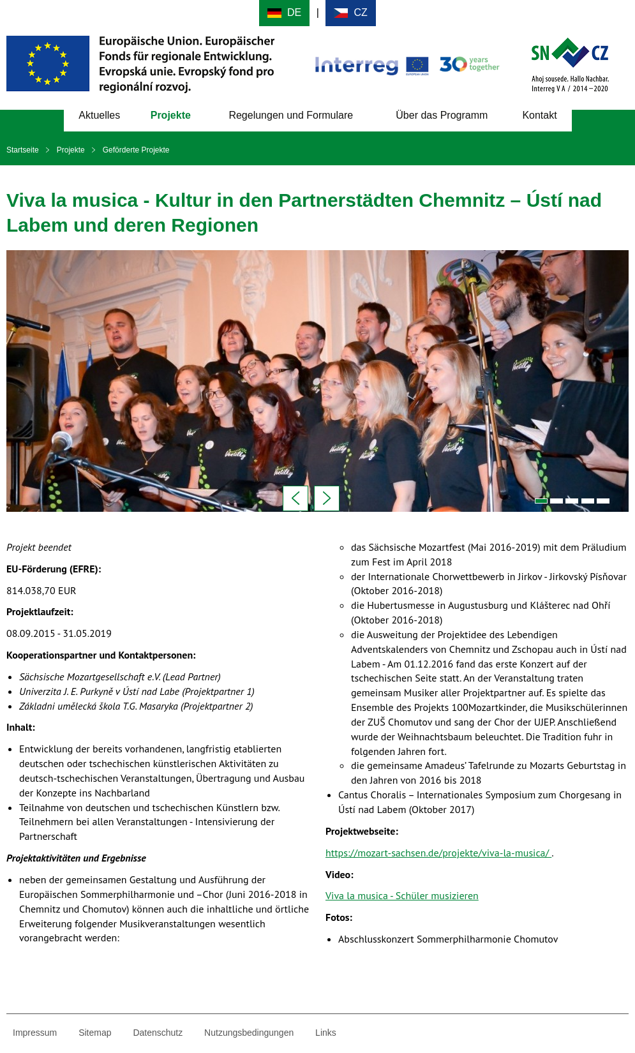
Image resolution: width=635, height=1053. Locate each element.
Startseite (22, 150)
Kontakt (539, 115)
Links (325, 1032)
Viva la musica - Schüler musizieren (402, 895)
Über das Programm (442, 115)
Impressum (35, 1032)
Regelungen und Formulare (290, 115)
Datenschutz (158, 1032)
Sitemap (94, 1032)
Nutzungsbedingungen (249, 1032)
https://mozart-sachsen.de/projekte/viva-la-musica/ (438, 852)
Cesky (350, 13)
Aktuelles (99, 115)
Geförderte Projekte (136, 150)
